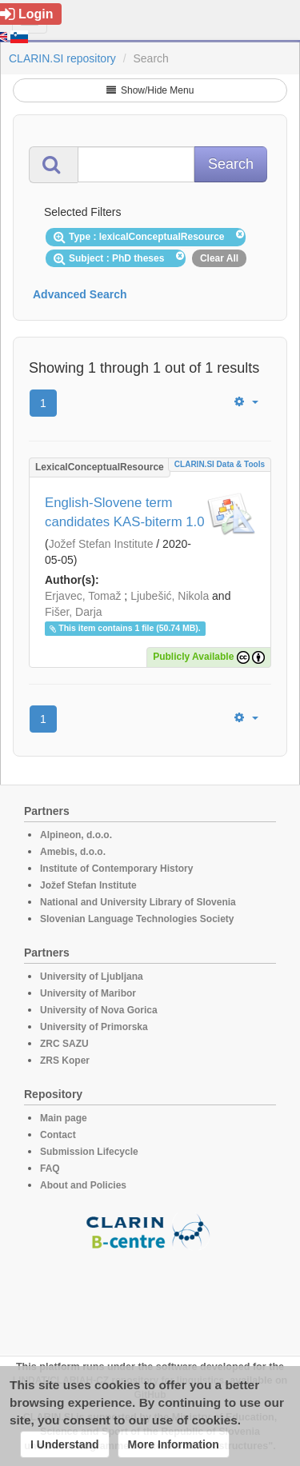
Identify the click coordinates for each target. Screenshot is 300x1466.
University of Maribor (88, 993)
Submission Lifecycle (89, 1151)
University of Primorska (94, 1027)
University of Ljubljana (91, 976)
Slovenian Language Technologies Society (137, 919)
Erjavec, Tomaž (83, 595)
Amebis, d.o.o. (73, 851)
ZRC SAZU (64, 1043)
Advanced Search (80, 294)
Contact (58, 1134)
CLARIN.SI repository (62, 58)
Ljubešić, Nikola (169, 595)
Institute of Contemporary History (116, 868)
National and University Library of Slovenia (138, 902)
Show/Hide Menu (150, 90)
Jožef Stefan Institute (101, 543)
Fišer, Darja (73, 611)
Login (27, 14)
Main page (63, 1118)
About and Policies (83, 1185)
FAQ (50, 1168)
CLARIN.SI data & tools (219, 464)
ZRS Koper (65, 1060)
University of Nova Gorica (99, 1010)
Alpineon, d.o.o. (76, 835)
